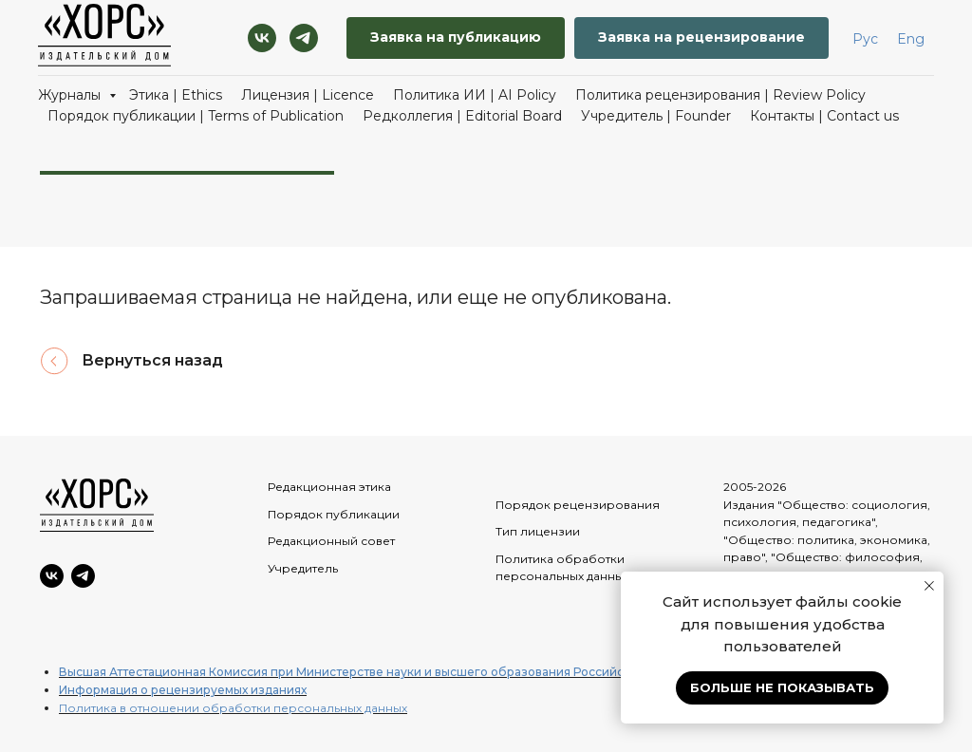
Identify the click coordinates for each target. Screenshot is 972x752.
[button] (455, 38)
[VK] (262, 38)
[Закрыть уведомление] (929, 585)
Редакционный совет (331, 541)
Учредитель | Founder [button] (656, 115)
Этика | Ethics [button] (175, 94)
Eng (911, 38)
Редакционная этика (329, 486)
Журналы (71, 94)
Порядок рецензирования (577, 505)
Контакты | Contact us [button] (824, 115)
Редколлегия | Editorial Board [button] (462, 115)
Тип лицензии (537, 531)
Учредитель (303, 568)
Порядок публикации (334, 514)
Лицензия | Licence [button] (307, 94)
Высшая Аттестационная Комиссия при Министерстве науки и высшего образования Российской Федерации (389, 672)
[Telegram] (304, 38)
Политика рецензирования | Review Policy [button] (720, 94)
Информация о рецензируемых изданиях (183, 690)
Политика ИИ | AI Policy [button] (474, 94)
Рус (865, 38)
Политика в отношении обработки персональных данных (233, 708)
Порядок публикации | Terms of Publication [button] (195, 115)
